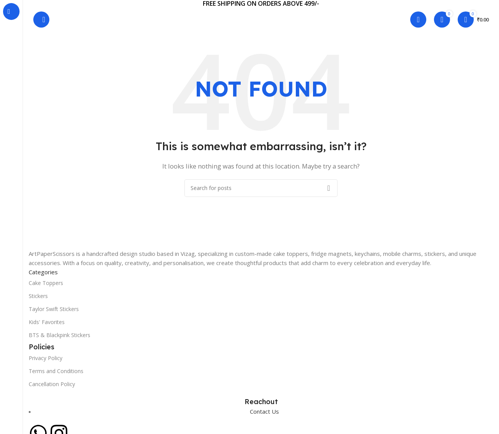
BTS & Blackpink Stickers (59, 335)
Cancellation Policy (52, 384)
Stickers (38, 296)
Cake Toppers (46, 283)
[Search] (41, 19)
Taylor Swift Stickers (54, 309)
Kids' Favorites (47, 322)
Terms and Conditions (56, 371)
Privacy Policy (45, 358)
